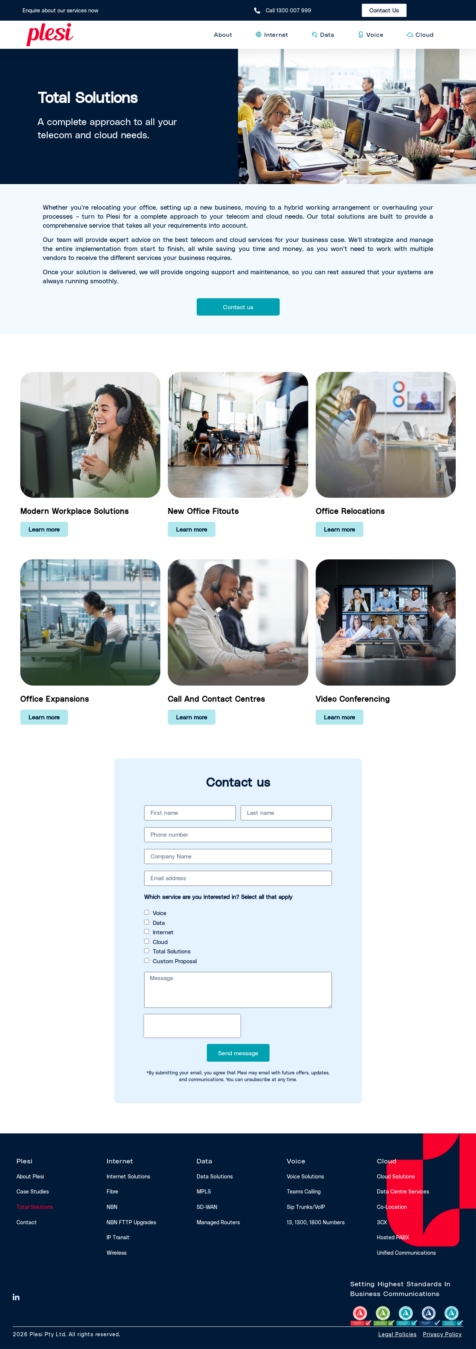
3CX (382, 1222)
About (225, 34)
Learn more (44, 529)
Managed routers (218, 1222)
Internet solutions (128, 1176)
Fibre (112, 1191)
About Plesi (30, 1176)
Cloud (160, 941)
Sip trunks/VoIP (306, 1207)
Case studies (33, 1191)
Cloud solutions (396, 1176)
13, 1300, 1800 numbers (316, 1222)
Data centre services (403, 1191)
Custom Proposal (175, 961)
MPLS (204, 1191)
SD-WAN (207, 1207)
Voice (159, 912)
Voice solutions (305, 1176)
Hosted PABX (393, 1237)
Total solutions (35, 1207)
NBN (112, 1207)
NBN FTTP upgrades (131, 1222)
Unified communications (406, 1252)
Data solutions (215, 1176)
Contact (27, 1222)
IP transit (118, 1237)
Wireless (117, 1252)
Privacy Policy (442, 1334)
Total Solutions (172, 951)
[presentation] (192, 1026)
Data (159, 922)
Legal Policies (397, 1334)
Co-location (392, 1207)
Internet (163, 932)
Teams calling (304, 1191)
